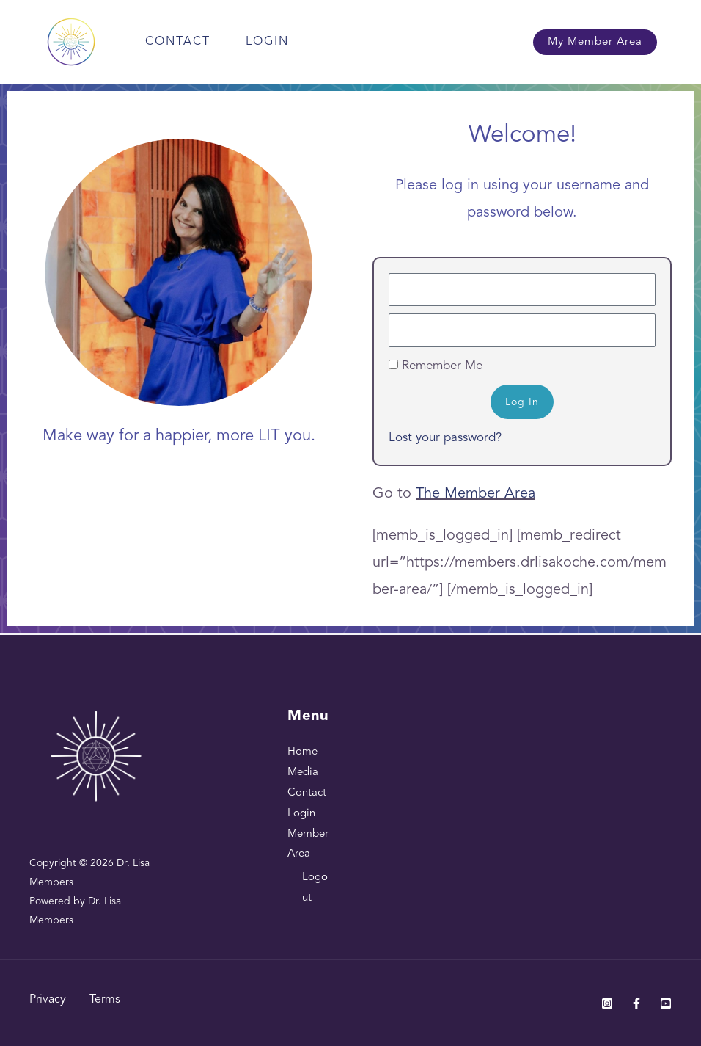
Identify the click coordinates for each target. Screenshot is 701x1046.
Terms (104, 1000)
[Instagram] (607, 1003)
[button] (595, 42)
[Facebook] (636, 1003)
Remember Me (435, 366)
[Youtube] (666, 1003)
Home (302, 752)
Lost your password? (445, 438)
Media (302, 772)
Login (267, 42)
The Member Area (475, 494)
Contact (177, 42)
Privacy (47, 1000)
